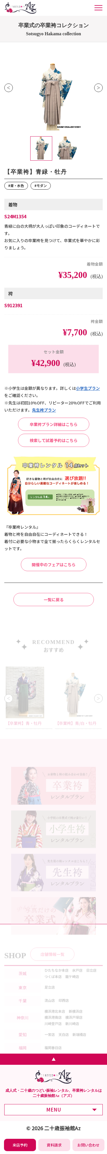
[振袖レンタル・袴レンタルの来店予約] (20, 1145)
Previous (8, 87)
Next (98, 87)
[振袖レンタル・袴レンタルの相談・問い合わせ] (88, 1145)
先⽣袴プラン (44, 410)
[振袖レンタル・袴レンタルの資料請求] (54, 1145)
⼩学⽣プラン (88, 388)
